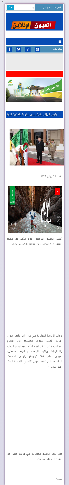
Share (59, 479)
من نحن (46, 7)
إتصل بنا (57, 7)
